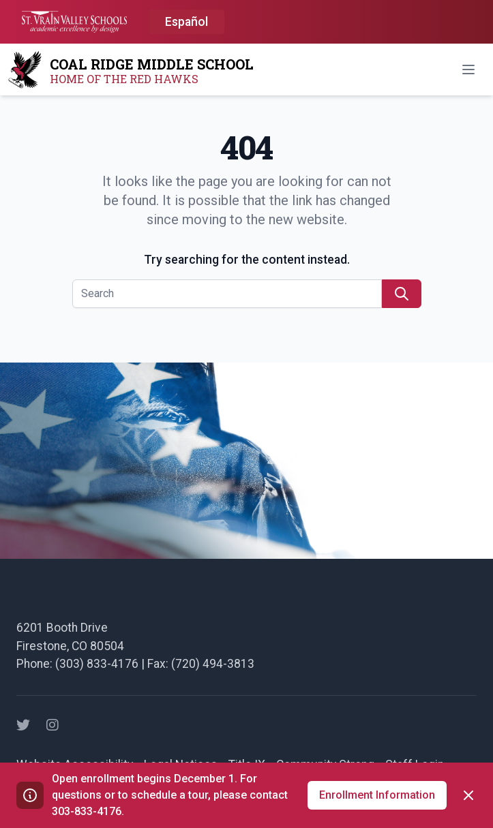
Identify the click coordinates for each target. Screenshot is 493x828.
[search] (401, 293)
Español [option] (186, 22)
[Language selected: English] (186, 22)
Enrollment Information (377, 794)
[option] (186, 22)
